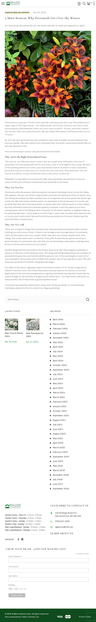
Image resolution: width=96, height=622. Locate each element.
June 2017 (58, 481)
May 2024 (58, 355)
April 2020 (58, 441)
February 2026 (60, 328)
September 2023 (61, 369)
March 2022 (59, 396)
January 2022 (59, 405)
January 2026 (59, 333)
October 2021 (60, 409)
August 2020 (59, 432)
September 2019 (61, 454)
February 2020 (60, 450)
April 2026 (58, 319)
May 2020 (58, 436)
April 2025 (58, 346)
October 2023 (60, 364)
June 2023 (58, 378)
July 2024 (58, 351)
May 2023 (58, 382)
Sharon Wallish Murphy (17, 12)
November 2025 (61, 337)
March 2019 (59, 468)
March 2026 (59, 324)
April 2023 (58, 387)
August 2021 (59, 418)
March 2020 (59, 445)
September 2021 (61, 414)
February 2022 (60, 400)
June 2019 (58, 459)
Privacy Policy (84, 614)
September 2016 (61, 486)
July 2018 (58, 477)
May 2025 (58, 342)
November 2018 (61, 472)
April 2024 (58, 360)
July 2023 (58, 373)
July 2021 (58, 423)
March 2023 (59, 391)
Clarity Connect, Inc (30, 614)
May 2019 (58, 463)
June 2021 (58, 427)
